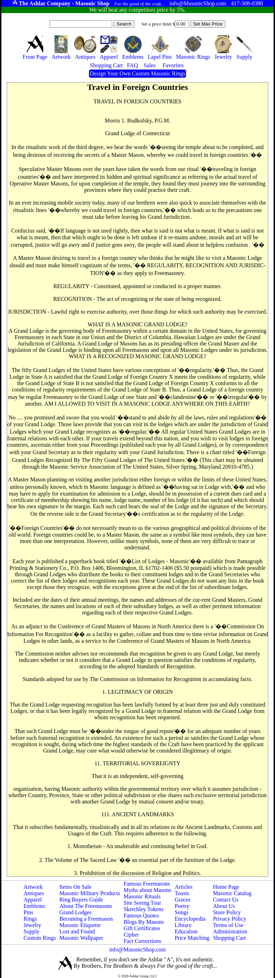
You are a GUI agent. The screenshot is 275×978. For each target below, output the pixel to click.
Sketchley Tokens (144, 909)
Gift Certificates (142, 928)
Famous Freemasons (147, 884)
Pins (29, 912)
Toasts (181, 893)
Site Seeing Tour (142, 903)
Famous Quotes (141, 916)
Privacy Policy (229, 919)
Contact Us (226, 900)
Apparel (33, 900)
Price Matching (191, 938)
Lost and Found (77, 931)
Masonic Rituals (142, 896)
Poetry (181, 906)
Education (185, 931)
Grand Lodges (75, 912)
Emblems (34, 906)
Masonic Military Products (89, 893)
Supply (32, 931)
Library (182, 925)
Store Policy (227, 912)
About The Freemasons (85, 906)
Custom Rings (40, 938)
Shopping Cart (229, 938)
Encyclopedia (189, 919)
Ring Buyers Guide (81, 900)
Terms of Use (228, 925)
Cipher (131, 935)
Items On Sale (75, 887)
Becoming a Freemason (86, 919)
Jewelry (32, 925)
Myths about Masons (147, 890)
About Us (224, 906)
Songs (181, 912)
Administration (230, 931)
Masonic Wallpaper (81, 938)
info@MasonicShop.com (137, 949)
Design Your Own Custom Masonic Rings (137, 73)
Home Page (226, 887)
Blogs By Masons (144, 922)
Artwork (33, 887)
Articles (183, 887)
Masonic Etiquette (80, 925)
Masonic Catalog (232, 893)
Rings (30, 919)
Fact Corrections (142, 941)
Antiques (34, 893)
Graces (182, 900)
